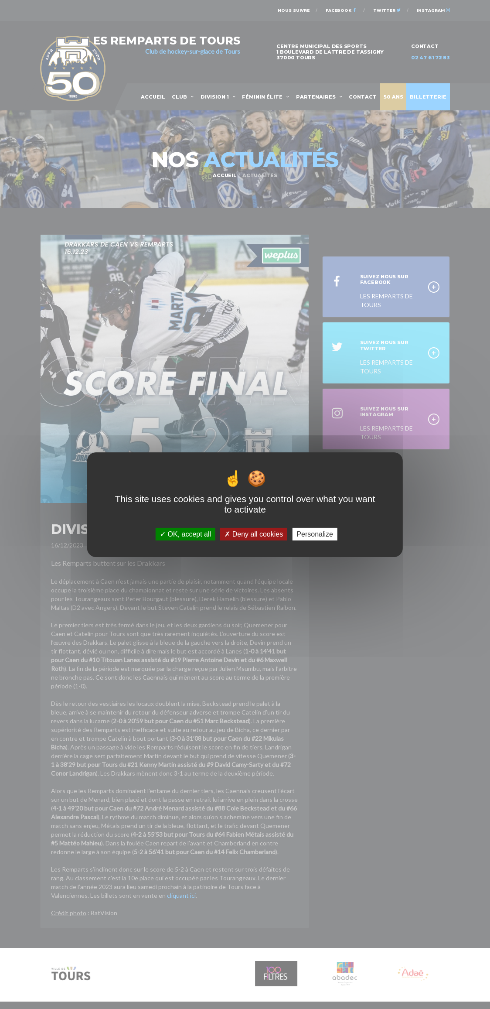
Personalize (314, 533)
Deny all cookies (254, 533)
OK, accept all (185, 533)
